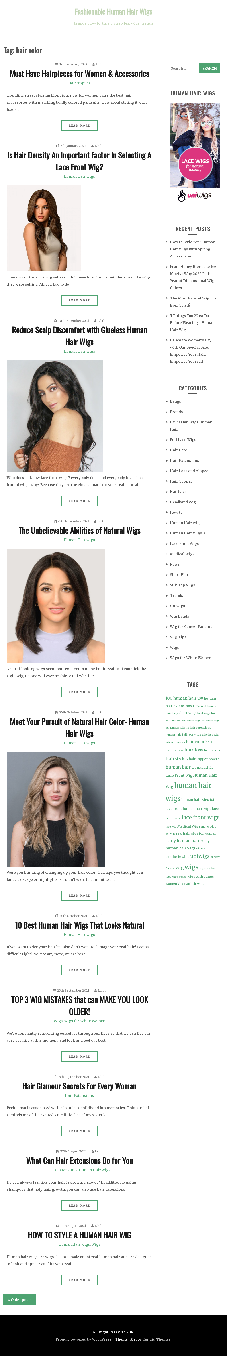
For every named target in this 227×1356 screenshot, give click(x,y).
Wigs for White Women (84, 1021)
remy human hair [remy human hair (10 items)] (183, 840)
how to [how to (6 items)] (214, 759)
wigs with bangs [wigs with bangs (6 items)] (200, 877)
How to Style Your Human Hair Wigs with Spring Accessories (192, 249)
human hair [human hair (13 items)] (178, 767)
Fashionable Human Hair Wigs (113, 11)
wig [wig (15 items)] (180, 867)
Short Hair (179, 574)
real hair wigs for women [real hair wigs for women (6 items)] (196, 833)
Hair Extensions (79, 1095)
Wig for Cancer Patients (191, 626)
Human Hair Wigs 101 (189, 533)
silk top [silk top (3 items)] (200, 848)
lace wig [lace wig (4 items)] (171, 826)
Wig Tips (178, 637)
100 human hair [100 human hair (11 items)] (181, 698)
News (175, 564)
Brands (176, 412)
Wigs (58, 1021)
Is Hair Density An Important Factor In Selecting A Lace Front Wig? (79, 161)
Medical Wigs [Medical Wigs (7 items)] (188, 826)
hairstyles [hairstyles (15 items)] (177, 758)
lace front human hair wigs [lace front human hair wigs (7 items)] (188, 809)
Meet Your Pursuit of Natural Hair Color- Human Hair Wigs (79, 727)
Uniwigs (177, 606)
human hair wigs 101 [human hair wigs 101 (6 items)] (197, 800)
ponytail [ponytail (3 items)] (170, 833)
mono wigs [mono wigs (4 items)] (208, 826)
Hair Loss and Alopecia (190, 471)
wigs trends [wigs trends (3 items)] (179, 876)
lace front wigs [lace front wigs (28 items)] (201, 817)
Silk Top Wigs (182, 585)
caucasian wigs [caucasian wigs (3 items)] (191, 720)
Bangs (175, 401)
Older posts (21, 1299)
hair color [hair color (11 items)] (195, 741)
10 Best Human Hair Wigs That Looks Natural (79, 925)
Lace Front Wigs (184, 543)
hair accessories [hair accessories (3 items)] (175, 742)
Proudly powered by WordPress (84, 1339)
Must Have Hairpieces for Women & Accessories (79, 73)
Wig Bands (179, 616)
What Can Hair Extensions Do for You (79, 1160)
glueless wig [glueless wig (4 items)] (210, 734)
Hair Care (178, 450)
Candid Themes (157, 1339)
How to (176, 512)
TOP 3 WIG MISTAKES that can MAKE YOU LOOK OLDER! (79, 1005)
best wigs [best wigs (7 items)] (188, 713)
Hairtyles (178, 491)
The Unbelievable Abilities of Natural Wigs (79, 530)
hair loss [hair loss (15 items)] (193, 749)
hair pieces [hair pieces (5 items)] (212, 750)
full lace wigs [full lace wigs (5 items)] (191, 734)
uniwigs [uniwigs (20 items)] (200, 856)
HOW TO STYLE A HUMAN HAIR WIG (79, 1235)
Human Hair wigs (79, 176)
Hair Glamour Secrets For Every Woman (79, 1086)
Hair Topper (79, 83)
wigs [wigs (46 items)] (191, 867)
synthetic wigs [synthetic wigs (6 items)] (177, 857)
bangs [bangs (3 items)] (176, 713)
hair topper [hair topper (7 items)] (198, 759)
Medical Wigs (182, 554)
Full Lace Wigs (183, 439)
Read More (79, 125)
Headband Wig (183, 502)
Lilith (98, 64)
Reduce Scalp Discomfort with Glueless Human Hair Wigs (79, 335)
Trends (176, 595)
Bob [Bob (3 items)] (178, 720)
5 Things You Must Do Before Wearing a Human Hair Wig (192, 322)
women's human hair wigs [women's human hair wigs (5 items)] (185, 884)
